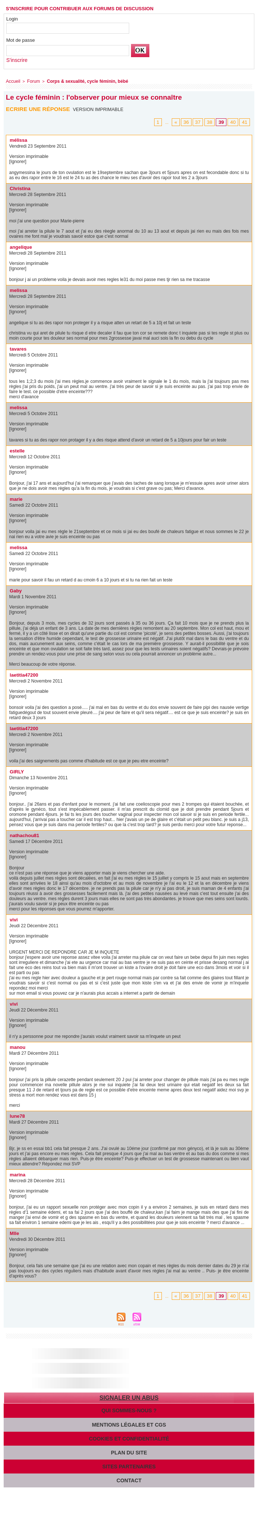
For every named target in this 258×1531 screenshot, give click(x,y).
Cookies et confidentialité (129, 1436)
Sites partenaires (129, 1463)
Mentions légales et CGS (129, 1422)
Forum (31, 80)
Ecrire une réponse (39, 108)
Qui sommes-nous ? (129, 1409)
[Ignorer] (17, 160)
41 (245, 121)
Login (12, 19)
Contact (129, 1476)
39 (223, 121)
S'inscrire (16, 60)
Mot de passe (20, 40)
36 (191, 121)
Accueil (12, 80)
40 (234, 121)
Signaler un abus (129, 1397)
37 (202, 121)
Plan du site (128, 1449)
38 (213, 121)
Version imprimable (99, 108)
